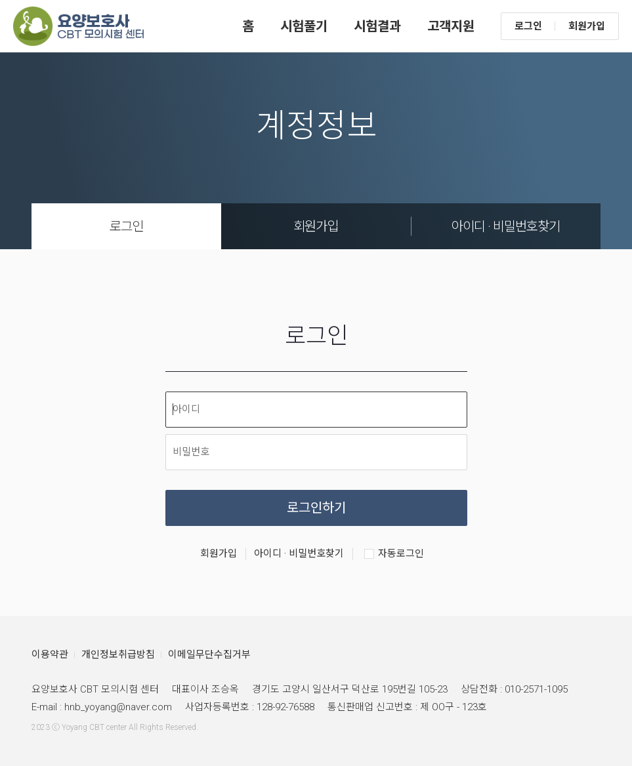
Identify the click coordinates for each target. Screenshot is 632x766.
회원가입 (586, 26)
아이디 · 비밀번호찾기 (506, 226)
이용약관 (50, 654)
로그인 (528, 26)
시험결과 (377, 26)
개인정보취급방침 (118, 654)
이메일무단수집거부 (209, 654)
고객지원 (450, 26)
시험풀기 (303, 26)
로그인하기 (316, 507)
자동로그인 (394, 554)
